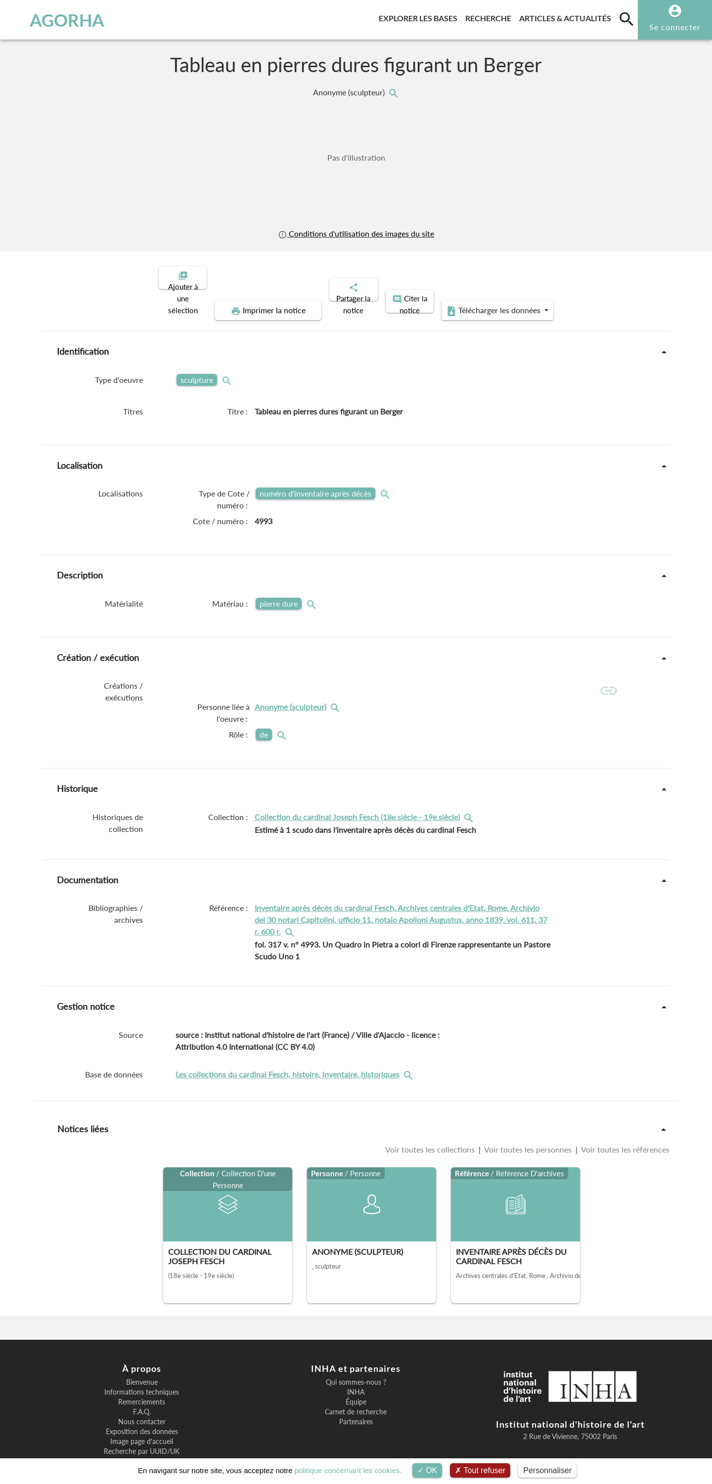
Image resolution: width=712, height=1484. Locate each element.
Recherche (490, 16)
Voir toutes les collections (431, 1118)
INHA (355, 1361)
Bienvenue (142, 1351)
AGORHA (58, 20)
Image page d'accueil (141, 1410)
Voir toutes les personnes (528, 1118)
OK (427, 1470)
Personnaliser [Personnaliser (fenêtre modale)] (547, 1470)
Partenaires (356, 1391)
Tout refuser (480, 1470)
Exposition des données (142, 1401)
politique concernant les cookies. (348, 1470)
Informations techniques (141, 1361)
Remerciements (141, 1371)
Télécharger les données (582, 276)
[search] (626, 19)
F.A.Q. (142, 1381)
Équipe (356, 1371)
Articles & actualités (567, 16)
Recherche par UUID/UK (141, 1420)
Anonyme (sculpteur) (350, 92)
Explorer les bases (420, 16)
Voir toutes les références (624, 1118)
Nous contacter (142, 1391)
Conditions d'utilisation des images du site (356, 233)
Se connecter (675, 27)
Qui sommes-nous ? (356, 1351)
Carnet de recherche (356, 1381)
